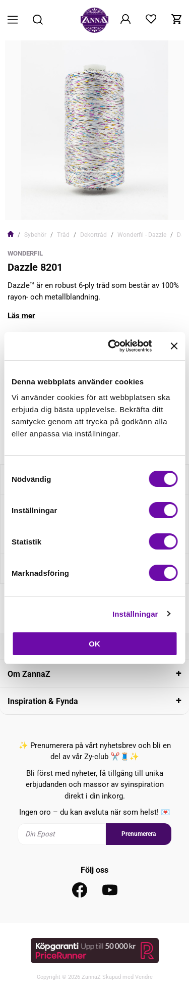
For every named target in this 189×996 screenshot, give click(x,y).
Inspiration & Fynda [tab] (43, 701)
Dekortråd (93, 234)
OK (94, 643)
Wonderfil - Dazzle (141, 234)
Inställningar (135, 614)
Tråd (63, 234)
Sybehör (35, 234)
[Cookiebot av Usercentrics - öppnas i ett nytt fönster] (113, 346)
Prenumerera (138, 833)
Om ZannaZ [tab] (29, 674)
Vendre (144, 977)
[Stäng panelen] (173, 346)
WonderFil (25, 253)
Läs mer (21, 315)
